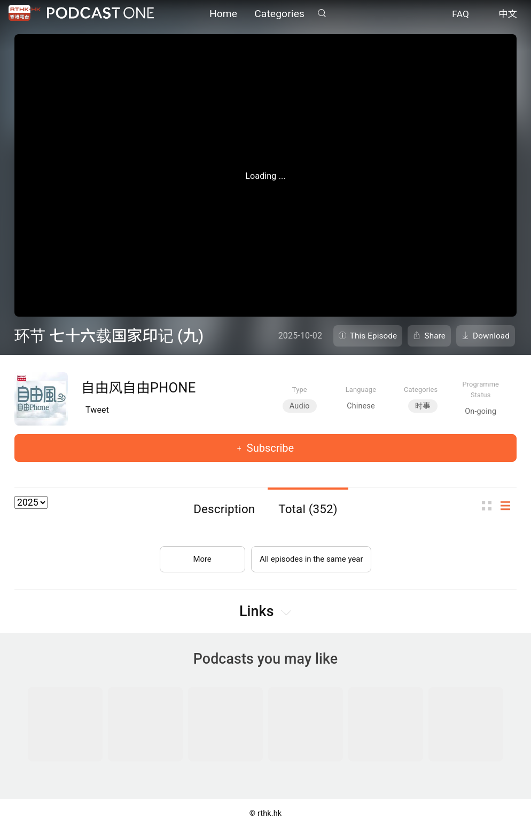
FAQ (460, 15)
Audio (300, 406)
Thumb (490, 505)
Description (224, 509)
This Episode (373, 336)
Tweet (97, 410)
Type (299, 390)
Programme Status (480, 389)
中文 (507, 15)
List (509, 505)
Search (321, 14)
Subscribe (269, 448)
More (198, 555)
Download (491, 336)
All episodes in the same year (311, 555)
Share (435, 336)
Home (223, 15)
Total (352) (308, 509)
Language (361, 390)
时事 (423, 406)
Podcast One (100, 14)
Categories (279, 15)
